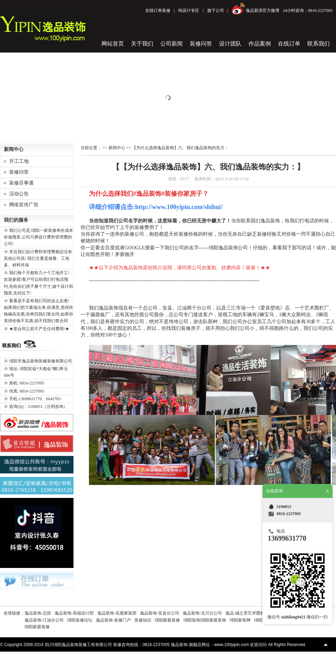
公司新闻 (171, 44)
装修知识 (142, 620)
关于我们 (142, 44)
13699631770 (287, 538)
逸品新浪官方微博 (262, 10)
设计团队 (230, 44)
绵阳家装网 (240, 620)
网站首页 (113, 44)
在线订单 (289, 44)
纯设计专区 (188, 10)
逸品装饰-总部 (37, 613)
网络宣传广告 (23, 204)
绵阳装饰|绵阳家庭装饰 (204, 620)
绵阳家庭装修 (167, 620)
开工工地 (19, 161)
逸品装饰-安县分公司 (159, 613)
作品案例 (259, 44)
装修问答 (201, 44)
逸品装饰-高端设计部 (74, 613)
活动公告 (19, 193)
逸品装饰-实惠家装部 (116, 613)
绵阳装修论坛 (79, 620)
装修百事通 (21, 183)
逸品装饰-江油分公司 (44, 620)
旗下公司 (215, 10)
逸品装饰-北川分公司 (202, 613)
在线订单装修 (157, 10)
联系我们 (318, 44)
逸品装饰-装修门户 (113, 620)
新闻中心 (116, 147)
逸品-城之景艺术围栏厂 (247, 613)
